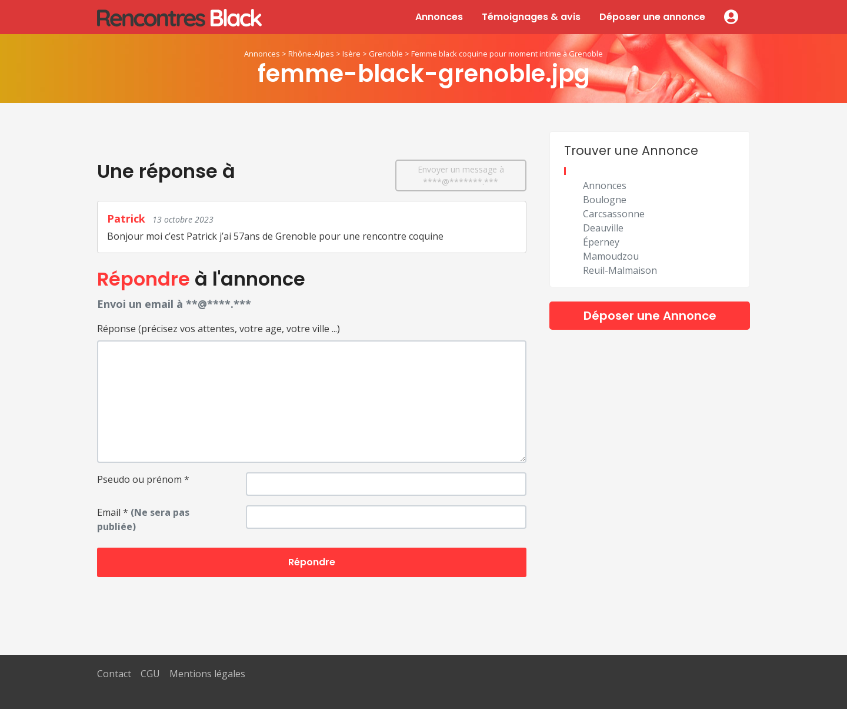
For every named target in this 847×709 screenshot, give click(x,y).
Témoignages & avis (531, 17)
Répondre (311, 562)
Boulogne (604, 199)
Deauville (603, 227)
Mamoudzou (611, 256)
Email (143, 519)
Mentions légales (207, 673)
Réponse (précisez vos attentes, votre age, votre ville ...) (218, 328)
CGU (150, 673)
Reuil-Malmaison (620, 270)
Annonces (439, 17)
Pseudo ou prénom (143, 479)
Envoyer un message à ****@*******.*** (461, 175)
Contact (114, 673)
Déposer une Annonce (649, 315)
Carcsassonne (614, 213)
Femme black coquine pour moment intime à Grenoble (507, 53)
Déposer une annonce (652, 17)
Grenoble (386, 53)
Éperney (601, 242)
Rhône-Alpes (311, 53)
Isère (351, 53)
